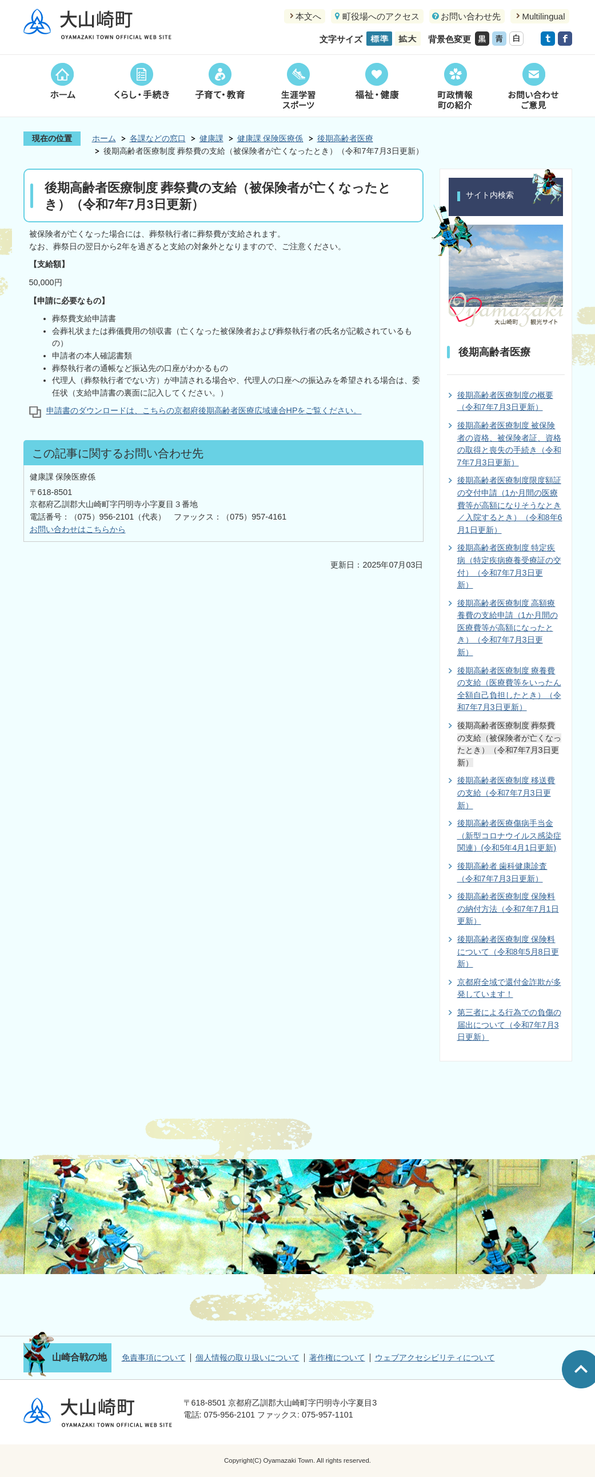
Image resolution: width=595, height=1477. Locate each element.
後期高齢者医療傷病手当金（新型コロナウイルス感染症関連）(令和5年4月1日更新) (509, 835)
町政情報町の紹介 (455, 86)
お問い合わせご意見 (533, 86)
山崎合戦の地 (79, 1357)
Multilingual (543, 16)
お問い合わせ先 (471, 16)
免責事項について (154, 1357)
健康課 (211, 138)
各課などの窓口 (158, 138)
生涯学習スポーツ (298, 86)
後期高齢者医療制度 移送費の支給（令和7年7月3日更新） (506, 792)
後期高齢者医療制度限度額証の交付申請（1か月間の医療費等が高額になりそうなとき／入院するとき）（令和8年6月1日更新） (509, 505)
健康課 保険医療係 (270, 138)
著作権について (337, 1357)
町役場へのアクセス (381, 16)
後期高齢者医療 (345, 138)
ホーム (62, 86)
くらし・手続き (141, 86)
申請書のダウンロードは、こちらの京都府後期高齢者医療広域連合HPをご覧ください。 (204, 410)
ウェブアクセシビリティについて (435, 1357)
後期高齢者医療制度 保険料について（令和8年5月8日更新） (508, 951)
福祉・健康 (376, 86)
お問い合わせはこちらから (78, 529)
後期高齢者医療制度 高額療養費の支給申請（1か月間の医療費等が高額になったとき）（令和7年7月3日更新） (507, 627)
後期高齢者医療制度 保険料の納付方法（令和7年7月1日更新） (508, 908)
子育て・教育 (220, 86)
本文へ (308, 16)
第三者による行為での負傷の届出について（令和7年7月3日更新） (509, 1024)
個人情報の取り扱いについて (247, 1357)
